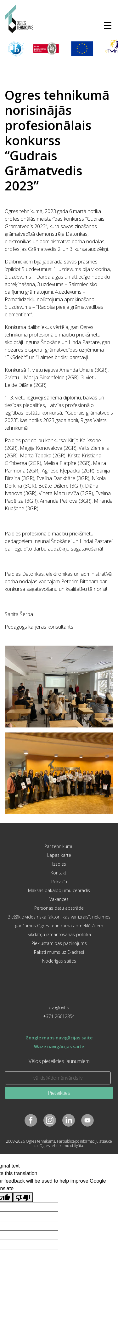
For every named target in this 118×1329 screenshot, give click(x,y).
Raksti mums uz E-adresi (59, 952)
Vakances (59, 899)
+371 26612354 (59, 1016)
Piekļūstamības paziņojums (59, 943)
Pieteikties (59, 1092)
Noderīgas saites (59, 961)
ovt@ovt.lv (59, 1007)
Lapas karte (59, 855)
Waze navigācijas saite (59, 1046)
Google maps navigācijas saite (59, 1038)
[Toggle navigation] (108, 25)
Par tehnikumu (59, 846)
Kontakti (59, 873)
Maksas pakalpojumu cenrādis (59, 890)
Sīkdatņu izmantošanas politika (59, 934)
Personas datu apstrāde (59, 908)
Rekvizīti (59, 882)
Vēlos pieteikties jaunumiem (59, 1061)
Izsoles (59, 864)
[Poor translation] (23, 1197)
